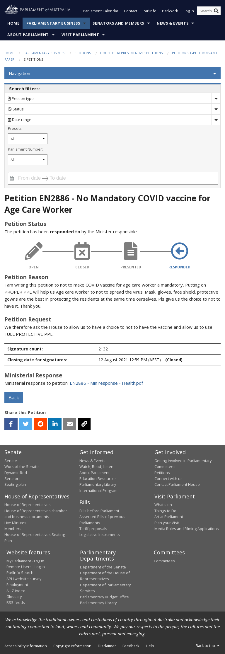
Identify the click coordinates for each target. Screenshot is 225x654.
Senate (10, 460)
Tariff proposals (93, 528)
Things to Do (165, 510)
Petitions (82, 53)
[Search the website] (209, 11)
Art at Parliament (168, 517)
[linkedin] (55, 424)
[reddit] (40, 424)
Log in (189, 11)
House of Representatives (27, 504)
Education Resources (98, 478)
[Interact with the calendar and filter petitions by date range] (11, 178)
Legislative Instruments (99, 534)
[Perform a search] (216, 11)
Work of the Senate (21, 466)
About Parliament (28, 34)
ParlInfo (149, 11)
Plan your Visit (166, 522)
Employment (17, 584)
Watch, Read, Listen (96, 466)
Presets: (15, 128)
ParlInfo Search (19, 572)
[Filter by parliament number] (27, 159)
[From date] (28, 178)
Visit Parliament (80, 34)
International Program (98, 490)
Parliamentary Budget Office (104, 597)
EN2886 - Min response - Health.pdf (106, 383)
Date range (19, 119)
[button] (112, 73)
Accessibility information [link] (25, 646)
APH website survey (23, 578)
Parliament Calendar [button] (100, 11)
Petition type (21, 98)
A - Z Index (15, 590)
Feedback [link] (130, 646)
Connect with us (168, 478)
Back (13, 398)
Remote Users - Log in (25, 566)
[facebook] (11, 424)
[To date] (62, 178)
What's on (163, 504)
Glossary (14, 596)
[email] (69, 424)
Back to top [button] (208, 645)
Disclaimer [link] (107, 646)
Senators (12, 478)
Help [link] (150, 646)
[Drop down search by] (216, 98)
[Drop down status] (216, 109)
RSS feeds (15, 602)
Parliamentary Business (53, 23)
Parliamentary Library (97, 484)
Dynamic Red (15, 472)
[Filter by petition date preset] (27, 139)
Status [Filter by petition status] (16, 109)
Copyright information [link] (72, 646)
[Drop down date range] (216, 120)
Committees (164, 560)
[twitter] (25, 424)
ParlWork (170, 11)
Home (13, 23)
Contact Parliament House (177, 484)
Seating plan (15, 484)
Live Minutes (15, 522)
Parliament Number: (25, 149)
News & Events (172, 23)
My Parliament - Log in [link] (25, 560)
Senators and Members (118, 23)
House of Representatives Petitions (131, 53)
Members (12, 528)
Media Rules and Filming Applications (186, 528)
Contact (130, 11)
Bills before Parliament (99, 510)
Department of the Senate (103, 567)
